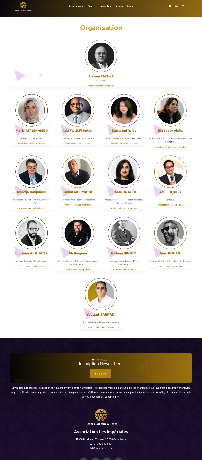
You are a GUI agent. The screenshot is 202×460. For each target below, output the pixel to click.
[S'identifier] (176, 6)
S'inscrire (100, 373)
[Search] (170, 6)
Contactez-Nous (101, 448)
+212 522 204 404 (101, 444)
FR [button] (183, 6)
